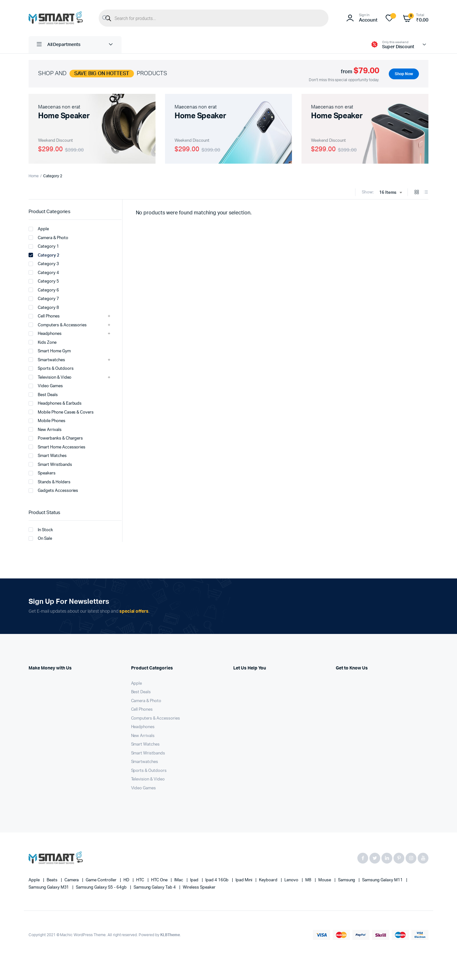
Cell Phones (44, 316)
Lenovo (291, 880)
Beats (52, 880)
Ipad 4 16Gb (217, 880)
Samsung (347, 880)
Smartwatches (47, 359)
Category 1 (44, 246)
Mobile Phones (47, 421)
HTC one (160, 880)
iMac (179, 880)
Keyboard (268, 880)
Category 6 (44, 290)
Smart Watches (48, 455)
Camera (72, 880)
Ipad (194, 880)
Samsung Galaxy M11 (382, 880)
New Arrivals (45, 429)
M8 (308, 880)
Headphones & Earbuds (55, 403)
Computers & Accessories (58, 325)
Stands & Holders (49, 482)
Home (34, 176)
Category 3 (44, 264)
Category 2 (44, 255)
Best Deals (43, 394)
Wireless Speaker (199, 887)
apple (35, 880)
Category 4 (44, 272)
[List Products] (425, 193)
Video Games (46, 386)
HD (126, 880)
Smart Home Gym (50, 351)
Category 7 (44, 299)
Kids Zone (42, 342)
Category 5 (44, 281)
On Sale (40, 538)
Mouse (325, 880)
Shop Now (403, 74)
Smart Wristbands (50, 464)
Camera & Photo (48, 237)
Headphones (45, 333)
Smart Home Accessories (57, 447)
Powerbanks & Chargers (56, 438)
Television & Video (50, 377)
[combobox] (390, 192)
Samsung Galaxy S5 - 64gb (101, 887)
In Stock (41, 529)
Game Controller (101, 880)
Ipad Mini (244, 880)
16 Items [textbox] (387, 193)
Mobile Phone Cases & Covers (61, 412)
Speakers (42, 473)
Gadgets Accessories (53, 490)
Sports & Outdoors (51, 368)
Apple (39, 229)
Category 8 (44, 307)
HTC (140, 880)
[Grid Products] (416, 193)
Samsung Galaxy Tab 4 (155, 887)
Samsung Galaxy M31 (49, 887)
